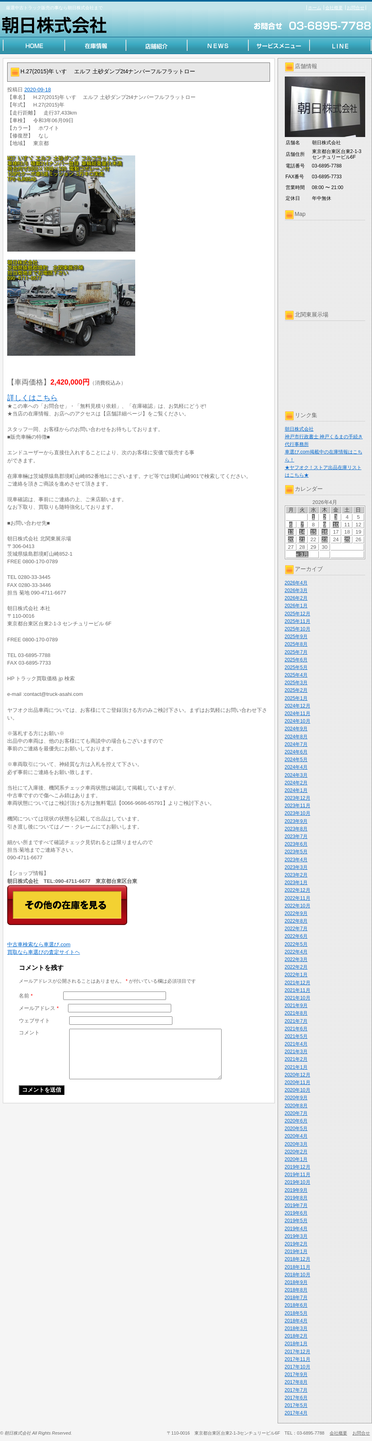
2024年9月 (296, 729)
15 (313, 532)
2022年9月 (296, 913)
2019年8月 (296, 1198)
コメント (29, 1033)
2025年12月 (297, 614)
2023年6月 (296, 844)
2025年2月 (296, 690)
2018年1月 (296, 1343)
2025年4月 (296, 675)
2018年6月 (296, 1305)
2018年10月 (297, 1275)
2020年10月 (297, 1090)
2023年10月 (297, 813)
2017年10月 (297, 1367)
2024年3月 (296, 775)
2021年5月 (296, 1036)
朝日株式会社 (299, 429)
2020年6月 (296, 1121)
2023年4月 (296, 860)
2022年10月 (297, 906)
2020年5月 (296, 1128)
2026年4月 (296, 583)
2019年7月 (296, 1205)
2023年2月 (296, 875)
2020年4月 (296, 1136)
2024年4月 (296, 767)
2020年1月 (296, 1159)
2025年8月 (296, 644)
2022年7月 (296, 928)
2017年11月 (297, 1359)
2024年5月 (296, 759)
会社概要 (334, 7)
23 (324, 539)
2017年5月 (296, 1405)
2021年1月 (296, 1067)
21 (302, 539)
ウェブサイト (34, 1021)
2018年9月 (296, 1282)
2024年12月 (297, 706)
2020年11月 (297, 1082)
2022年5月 (296, 944)
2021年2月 (296, 1059)
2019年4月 (296, 1228)
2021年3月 (296, 1051)
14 (302, 532)
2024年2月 (296, 783)
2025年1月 (296, 698)
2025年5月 (296, 667)
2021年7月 (296, 1021)
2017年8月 (296, 1382)
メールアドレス (39, 1008)
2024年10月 (297, 721)
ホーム (314, 7)
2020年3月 (296, 1144)
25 (347, 539)
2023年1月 (296, 882)
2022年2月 (296, 967)
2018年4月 (296, 1321)
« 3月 (302, 554)
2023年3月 (296, 867)
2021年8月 (296, 1013)
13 (291, 532)
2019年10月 (297, 1182)
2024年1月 (296, 790)
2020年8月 (296, 1105)
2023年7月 (296, 836)
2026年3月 (296, 590)
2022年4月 (296, 952)
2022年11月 (297, 898)
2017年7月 (296, 1390)
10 (335, 525)
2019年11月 (297, 1174)
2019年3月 (296, 1236)
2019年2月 (296, 1244)
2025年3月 (296, 682)
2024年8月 (296, 737)
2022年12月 (297, 890)
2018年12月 (297, 1259)
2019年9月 (296, 1190)
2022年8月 (296, 921)
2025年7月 (296, 652)
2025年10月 (297, 629)
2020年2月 (296, 1152)
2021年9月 (296, 1005)
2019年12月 (297, 1167)
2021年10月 (297, 998)
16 (324, 532)
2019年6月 (296, 1213)
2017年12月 (297, 1351)
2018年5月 (296, 1313)
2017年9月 (296, 1374)
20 (291, 539)
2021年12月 (297, 983)
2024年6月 (296, 752)
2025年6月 (296, 660)
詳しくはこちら (32, 398)
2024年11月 (297, 713)
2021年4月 (296, 1044)
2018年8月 (296, 1290)
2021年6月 (296, 1029)
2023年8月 (296, 829)
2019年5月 (296, 1220)
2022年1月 (296, 974)
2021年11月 (297, 990)
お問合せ (355, 7)
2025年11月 (297, 621)
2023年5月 (296, 852)
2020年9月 (296, 1097)
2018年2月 (296, 1336)
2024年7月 (296, 744)
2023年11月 (297, 805)
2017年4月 (296, 1413)
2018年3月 (296, 1328)
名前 (26, 996)
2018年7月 (296, 1297)
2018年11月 (297, 1267)
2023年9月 (296, 821)
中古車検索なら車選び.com (38, 944)
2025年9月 (296, 636)
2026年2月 (296, 598)
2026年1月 (296, 606)
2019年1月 (296, 1251)
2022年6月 (296, 936)
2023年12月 (297, 798)
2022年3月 (296, 959)
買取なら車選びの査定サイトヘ (43, 952)
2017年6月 (296, 1398)
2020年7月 (296, 1113)
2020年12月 (297, 1075)
